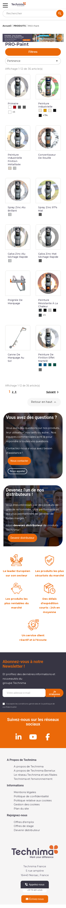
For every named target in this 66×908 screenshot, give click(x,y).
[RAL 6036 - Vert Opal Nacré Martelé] (54, 364)
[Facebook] (47, 737)
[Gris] (19, 107)
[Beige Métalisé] (9, 168)
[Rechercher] (33, 13)
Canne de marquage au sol (16, 358)
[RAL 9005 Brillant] (40, 115)
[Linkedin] (18, 737)
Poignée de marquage (15, 301)
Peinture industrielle (45, 105)
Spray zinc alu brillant (16, 209)
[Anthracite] (40, 310)
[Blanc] (9, 107)
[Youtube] (33, 737)
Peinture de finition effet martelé (46, 358)
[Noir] (45, 310)
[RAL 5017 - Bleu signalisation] (45, 364)
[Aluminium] (9, 214)
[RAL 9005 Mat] (54, 110)
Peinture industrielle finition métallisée (15, 159)
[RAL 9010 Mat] (49, 110)
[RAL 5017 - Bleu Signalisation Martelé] (40, 364)
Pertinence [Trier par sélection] (33, 61)
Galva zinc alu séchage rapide (18, 255)
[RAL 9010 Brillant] (40, 110)
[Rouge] (14, 107)
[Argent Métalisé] (14, 168)
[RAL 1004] (45, 110)
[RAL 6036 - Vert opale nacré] (49, 364)
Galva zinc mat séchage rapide (48, 255)
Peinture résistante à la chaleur (48, 303)
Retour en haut (44, 402)
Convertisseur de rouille (47, 156)
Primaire (13, 103)
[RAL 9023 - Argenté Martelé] (40, 369)
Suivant (53, 392)
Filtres (33, 51)
